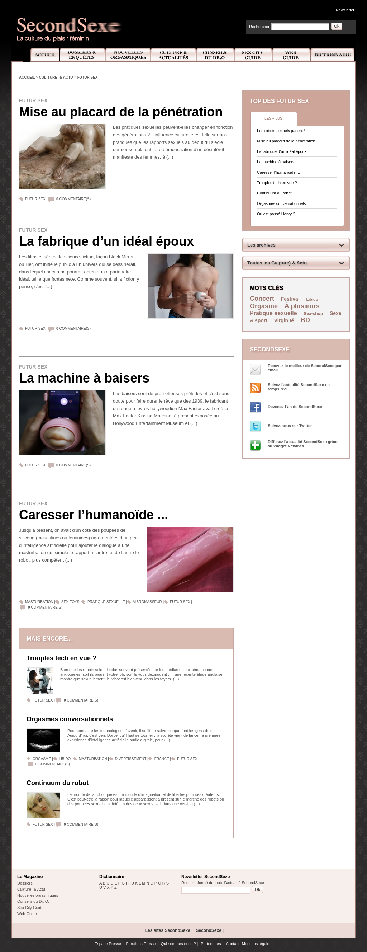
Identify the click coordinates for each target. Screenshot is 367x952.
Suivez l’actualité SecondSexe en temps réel (299, 387)
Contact (232, 944)
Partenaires (211, 944)
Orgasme (42, 759)
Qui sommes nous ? (178, 944)
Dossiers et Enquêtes (82, 55)
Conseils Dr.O (215, 55)
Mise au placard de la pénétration (121, 111)
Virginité (284, 320)
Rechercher (259, 26)
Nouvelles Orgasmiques (128, 55)
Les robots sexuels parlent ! (281, 130)
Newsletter (345, 10)
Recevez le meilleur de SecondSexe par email (305, 368)
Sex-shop (313, 313)
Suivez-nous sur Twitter (290, 425)
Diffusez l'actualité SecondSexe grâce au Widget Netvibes (303, 444)
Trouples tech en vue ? (61, 658)
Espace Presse (108, 944)
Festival (290, 299)
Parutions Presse (141, 944)
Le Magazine (30, 876)
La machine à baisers (84, 378)
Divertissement (131, 759)
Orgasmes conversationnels (70, 719)
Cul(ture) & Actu (56, 77)
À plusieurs (302, 306)
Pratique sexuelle (106, 602)
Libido (65, 759)
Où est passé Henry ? (276, 214)
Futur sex (87, 77)
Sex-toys (70, 602)
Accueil (41, 55)
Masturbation (39, 602)
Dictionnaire (333, 55)
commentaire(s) (73, 199)
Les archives (261, 245)
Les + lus (273, 119)
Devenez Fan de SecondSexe (295, 406)
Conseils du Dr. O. (33, 901)
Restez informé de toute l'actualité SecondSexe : (223, 883)
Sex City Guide (253, 55)
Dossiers (25, 883)
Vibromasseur (147, 602)
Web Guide (291, 55)
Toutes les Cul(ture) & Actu (277, 263)
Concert (262, 298)
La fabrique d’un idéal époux (106, 241)
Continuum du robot (58, 783)
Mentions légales (257, 944)
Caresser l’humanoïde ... (93, 514)
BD (305, 320)
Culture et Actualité (173, 55)
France (162, 759)
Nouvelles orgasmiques (37, 895)
